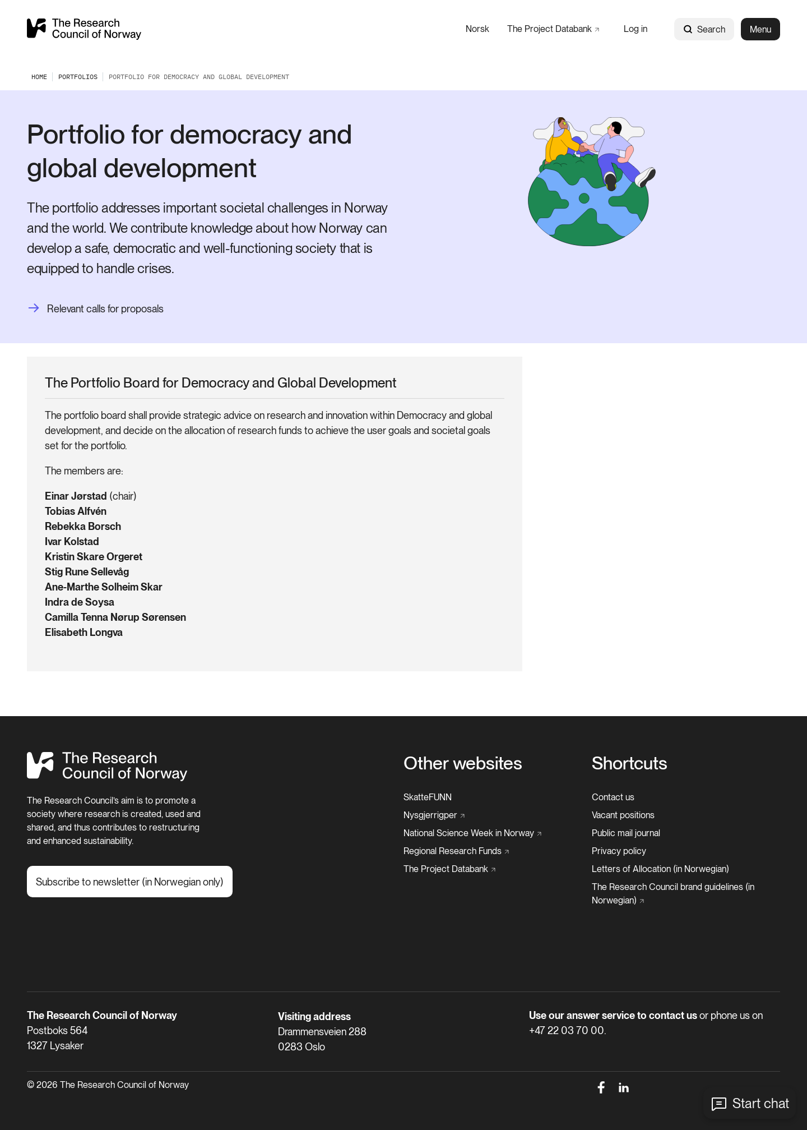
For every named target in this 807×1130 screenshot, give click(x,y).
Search (704, 29)
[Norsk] (477, 29)
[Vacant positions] (623, 815)
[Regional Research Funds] (456, 851)
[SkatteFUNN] (428, 797)
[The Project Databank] (553, 29)
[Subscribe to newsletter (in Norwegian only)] (130, 881)
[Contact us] (613, 797)
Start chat (760, 1103)
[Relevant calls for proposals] (95, 308)
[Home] (107, 778)
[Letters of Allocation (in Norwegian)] (660, 869)
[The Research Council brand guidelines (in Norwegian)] (682, 893)
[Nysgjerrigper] (434, 815)
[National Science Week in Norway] (472, 833)
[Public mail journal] (626, 833)
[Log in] (635, 29)
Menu (760, 29)
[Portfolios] (78, 76)
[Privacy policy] (619, 851)
